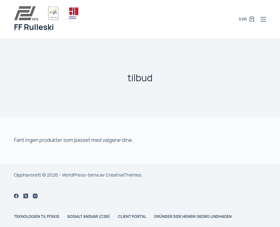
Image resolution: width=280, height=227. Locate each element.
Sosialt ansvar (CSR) (88, 216)
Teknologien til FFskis (36, 216)
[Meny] (263, 19)
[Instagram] (35, 196)
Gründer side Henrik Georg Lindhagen (193, 216)
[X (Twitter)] (25, 196)
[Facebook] (16, 196)
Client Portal (132, 216)
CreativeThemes (123, 175)
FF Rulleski (34, 26)
